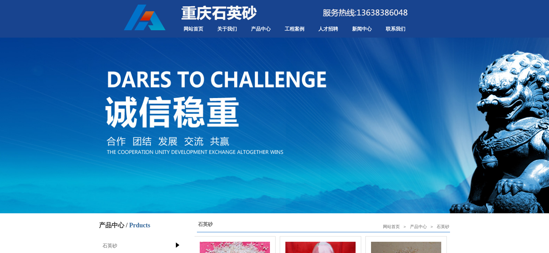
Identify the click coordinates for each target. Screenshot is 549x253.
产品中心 (261, 29)
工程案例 (294, 29)
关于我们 (227, 29)
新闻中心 (362, 29)
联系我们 (395, 29)
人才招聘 (328, 29)
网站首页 (193, 29)
